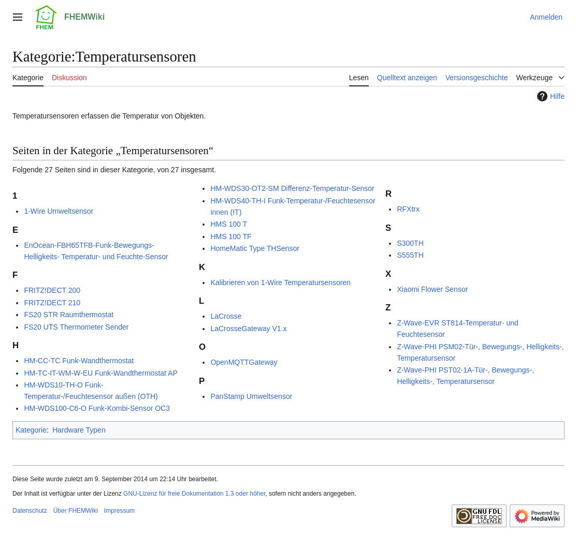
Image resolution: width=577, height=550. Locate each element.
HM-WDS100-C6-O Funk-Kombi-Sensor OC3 (97, 408)
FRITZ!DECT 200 (52, 290)
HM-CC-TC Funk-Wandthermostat (79, 360)
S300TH (410, 243)
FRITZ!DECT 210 (52, 303)
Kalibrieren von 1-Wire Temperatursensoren (280, 282)
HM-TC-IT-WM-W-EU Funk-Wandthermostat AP (100, 373)
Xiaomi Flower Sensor (432, 289)
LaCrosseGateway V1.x (248, 328)
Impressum (119, 510)
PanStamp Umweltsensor (251, 396)
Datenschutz (29, 510)
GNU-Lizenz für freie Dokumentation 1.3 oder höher (194, 493)
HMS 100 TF (230, 236)
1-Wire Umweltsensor (58, 211)
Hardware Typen (78, 430)
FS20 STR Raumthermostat (68, 314)
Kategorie (31, 430)
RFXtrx (408, 209)
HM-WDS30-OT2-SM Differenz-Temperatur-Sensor (292, 188)
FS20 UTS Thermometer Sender (76, 327)
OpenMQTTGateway (243, 362)
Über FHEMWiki (75, 510)
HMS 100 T (228, 224)
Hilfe (550, 96)
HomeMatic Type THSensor (254, 248)
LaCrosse (225, 316)
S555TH (410, 255)
